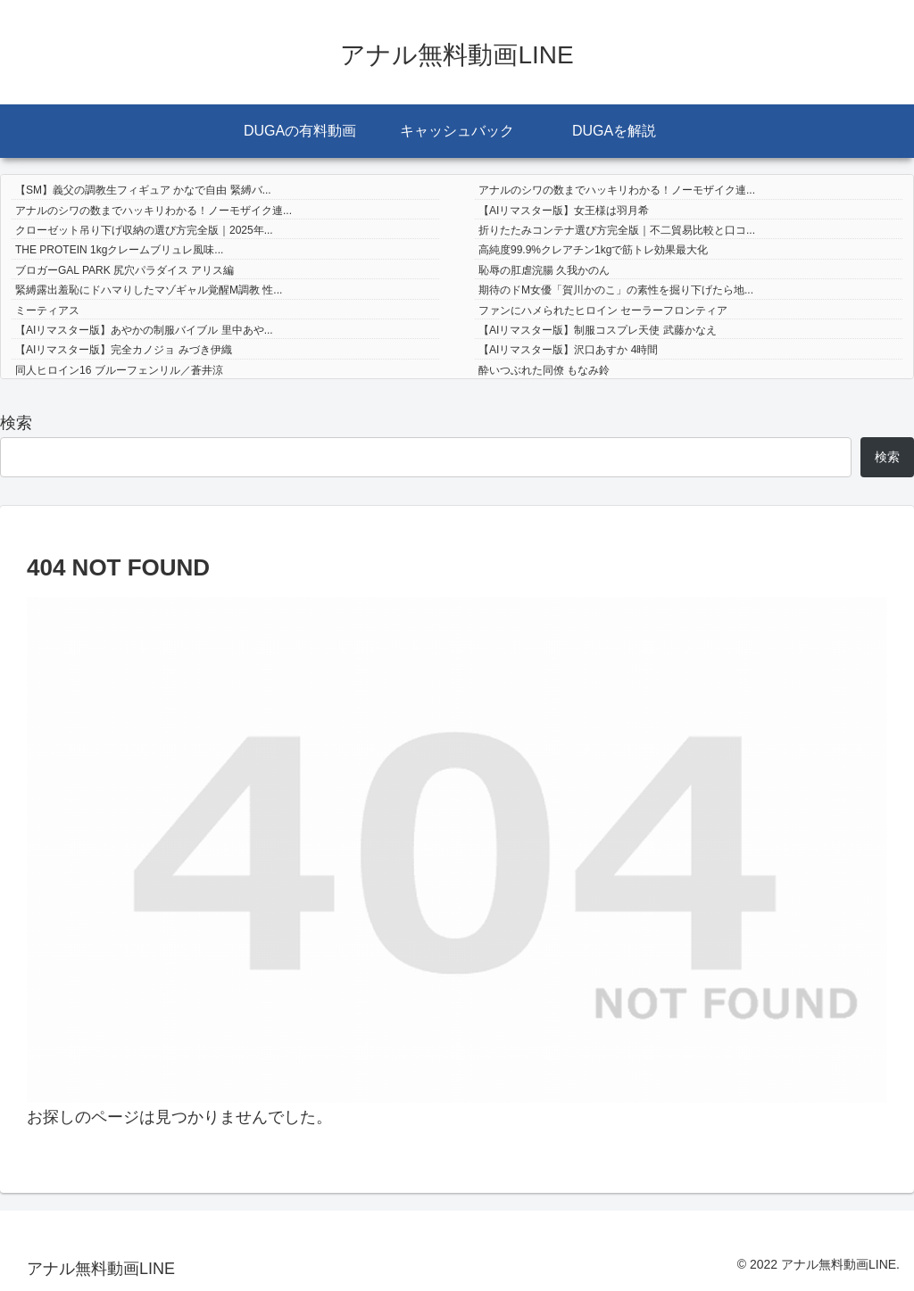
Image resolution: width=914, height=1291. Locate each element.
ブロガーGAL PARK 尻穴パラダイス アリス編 (124, 270)
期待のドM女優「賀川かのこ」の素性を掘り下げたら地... (615, 290)
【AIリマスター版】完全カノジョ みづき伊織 (123, 349)
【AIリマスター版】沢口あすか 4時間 (568, 349)
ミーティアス (47, 310)
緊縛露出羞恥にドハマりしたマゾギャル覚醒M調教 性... (148, 290)
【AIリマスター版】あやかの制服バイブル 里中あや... (144, 330)
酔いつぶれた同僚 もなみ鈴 (544, 370)
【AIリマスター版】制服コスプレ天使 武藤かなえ (597, 330)
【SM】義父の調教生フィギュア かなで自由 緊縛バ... (143, 190)
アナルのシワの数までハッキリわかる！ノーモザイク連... (616, 190)
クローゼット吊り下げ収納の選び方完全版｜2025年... (144, 230)
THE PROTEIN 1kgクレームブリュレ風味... (119, 250)
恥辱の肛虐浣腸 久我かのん (544, 270)
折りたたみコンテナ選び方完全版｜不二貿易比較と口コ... (616, 230)
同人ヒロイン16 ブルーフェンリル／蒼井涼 (119, 370)
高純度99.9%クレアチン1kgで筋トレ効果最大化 (593, 250)
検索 (16, 423)
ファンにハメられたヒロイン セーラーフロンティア (602, 310)
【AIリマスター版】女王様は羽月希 (563, 210)
